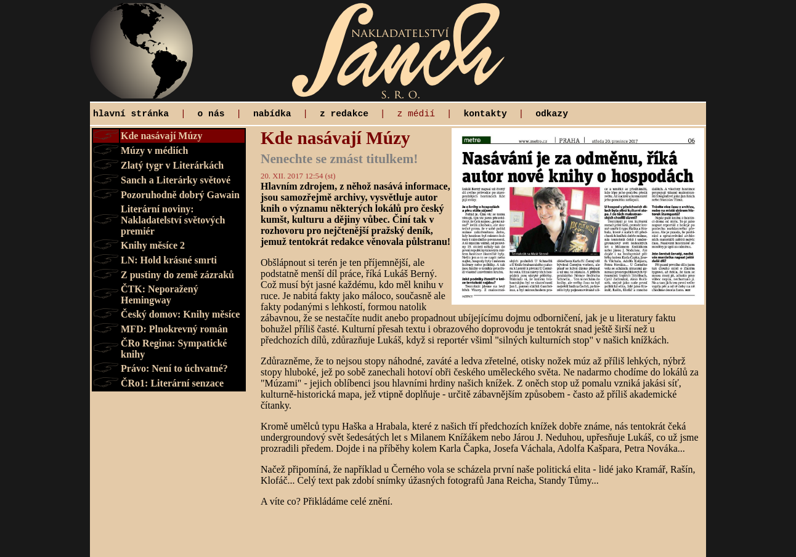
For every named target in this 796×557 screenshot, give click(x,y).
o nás (211, 114)
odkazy (551, 114)
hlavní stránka (131, 114)
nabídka (272, 114)
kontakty (484, 114)
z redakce (344, 114)
